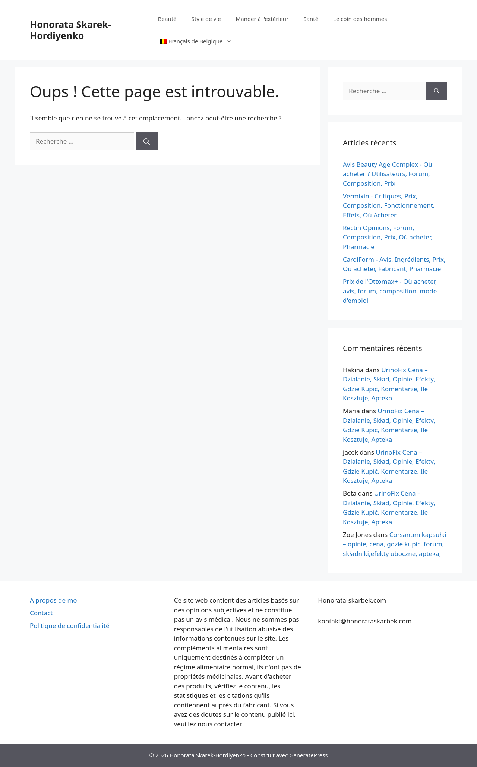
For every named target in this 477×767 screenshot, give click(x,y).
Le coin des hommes (360, 18)
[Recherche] (147, 141)
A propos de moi (54, 600)
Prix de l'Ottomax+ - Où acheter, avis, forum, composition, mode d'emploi (390, 291)
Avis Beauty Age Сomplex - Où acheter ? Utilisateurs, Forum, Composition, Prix (387, 174)
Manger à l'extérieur (262, 18)
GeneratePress (308, 755)
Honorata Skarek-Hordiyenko (70, 30)
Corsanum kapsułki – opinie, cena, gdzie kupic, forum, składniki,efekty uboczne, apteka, (394, 544)
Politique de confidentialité (70, 625)
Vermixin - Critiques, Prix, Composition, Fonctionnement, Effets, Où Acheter (389, 205)
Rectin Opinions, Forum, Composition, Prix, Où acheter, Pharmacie (388, 237)
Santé (310, 18)
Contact (41, 613)
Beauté (167, 18)
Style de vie (206, 18)
